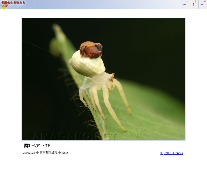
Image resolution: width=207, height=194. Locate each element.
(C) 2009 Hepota (171, 153)
